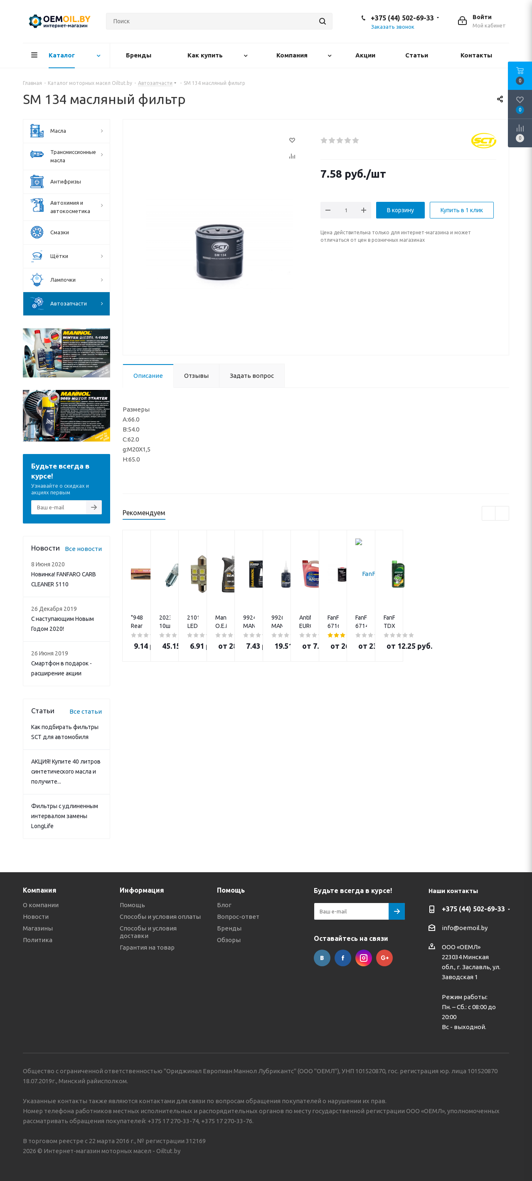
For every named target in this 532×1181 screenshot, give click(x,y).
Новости (36, 916)
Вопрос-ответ (238, 916)
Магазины (38, 928)
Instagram (363, 958)
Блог (224, 904)
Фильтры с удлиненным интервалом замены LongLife (64, 816)
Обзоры (229, 939)
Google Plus (384, 958)
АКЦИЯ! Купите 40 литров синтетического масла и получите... (66, 771)
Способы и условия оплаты (160, 916)
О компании (41, 904)
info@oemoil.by (465, 927)
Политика (37, 939)
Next (502, 513)
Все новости (83, 548)
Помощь (132, 904)
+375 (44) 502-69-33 (402, 18)
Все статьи (85, 711)
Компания (40, 890)
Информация (142, 890)
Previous (489, 513)
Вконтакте (322, 958)
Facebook (343, 958)
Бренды (229, 928)
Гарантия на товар (147, 947)
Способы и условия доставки (148, 932)
